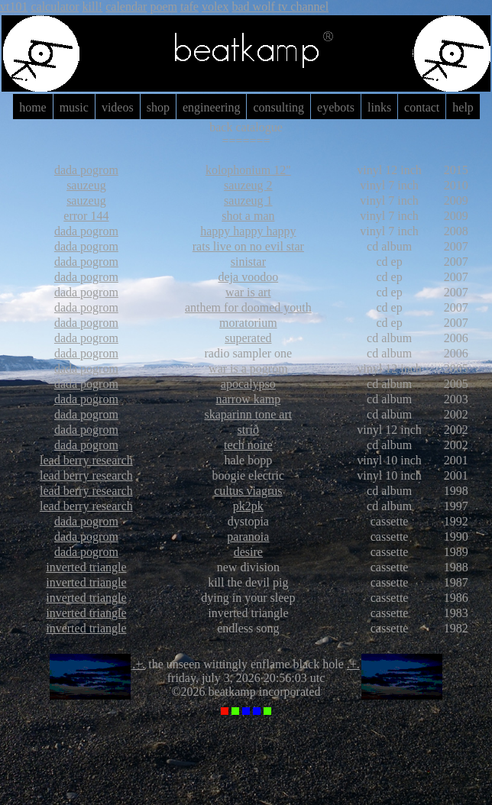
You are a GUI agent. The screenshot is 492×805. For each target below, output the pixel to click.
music (74, 107)
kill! (93, 6)
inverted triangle (86, 567)
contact (421, 107)
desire (248, 551)
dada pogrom (86, 169)
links (379, 107)
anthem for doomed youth (248, 307)
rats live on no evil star (248, 246)
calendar (126, 6)
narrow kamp (247, 399)
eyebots (335, 107)
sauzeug (86, 185)
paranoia (248, 536)
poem (163, 6)
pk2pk (248, 505)
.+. (138, 664)
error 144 (85, 215)
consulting (278, 107)
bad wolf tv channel (280, 6)
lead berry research (86, 460)
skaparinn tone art (249, 414)
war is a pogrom (248, 368)
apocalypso (248, 383)
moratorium (248, 322)
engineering (212, 107)
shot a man (248, 215)
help (463, 107)
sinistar (248, 261)
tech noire (248, 444)
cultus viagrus (248, 490)
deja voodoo (248, 276)
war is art (248, 292)
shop (158, 107)
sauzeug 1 (248, 200)
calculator (55, 6)
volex (215, 6)
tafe (189, 6)
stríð (248, 429)
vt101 (14, 6)
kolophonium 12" (248, 169)
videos (118, 107)
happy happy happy (248, 231)
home (33, 107)
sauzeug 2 (248, 185)
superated (248, 337)
